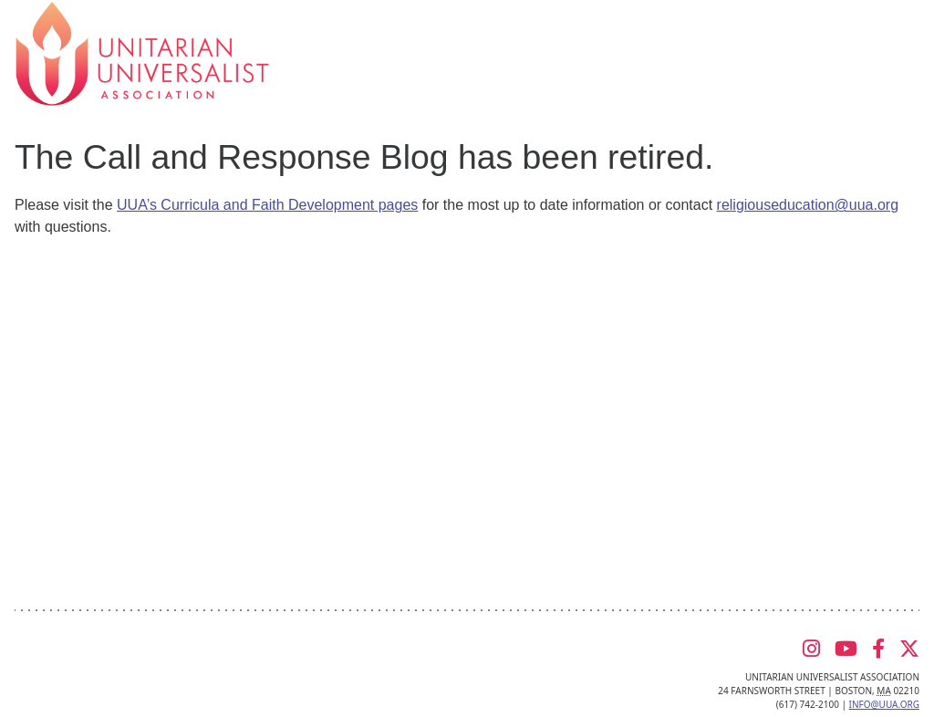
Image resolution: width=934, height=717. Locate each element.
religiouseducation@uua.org (807, 205)
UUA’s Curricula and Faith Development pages (267, 205)
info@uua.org (884, 704)
